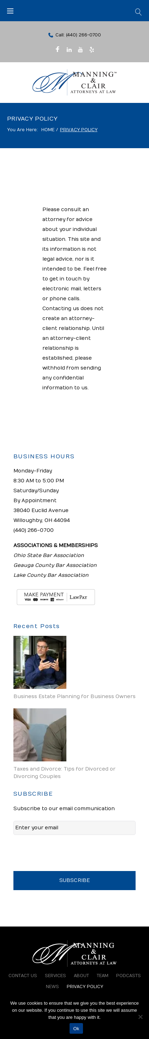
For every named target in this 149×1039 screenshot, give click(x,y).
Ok (76, 1028)
